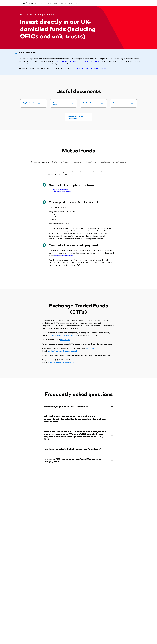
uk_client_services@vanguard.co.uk (62, 351)
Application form (60, 189)
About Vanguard (36, 3)
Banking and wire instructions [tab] (113, 162)
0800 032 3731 (92, 348)
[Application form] (31, 103)
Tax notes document (62, 191)
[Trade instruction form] (63, 104)
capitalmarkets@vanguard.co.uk (61, 362)
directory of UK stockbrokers (64, 335)
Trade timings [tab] (91, 162)
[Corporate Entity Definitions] (78, 117)
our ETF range (66, 339)
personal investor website (68, 61)
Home (22, 3)
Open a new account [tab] (40, 162)
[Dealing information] (123, 103)
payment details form (63, 255)
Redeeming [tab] (77, 162)
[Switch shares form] (93, 103)
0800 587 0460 (92, 61)
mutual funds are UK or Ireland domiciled (89, 68)
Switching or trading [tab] (60, 162)
